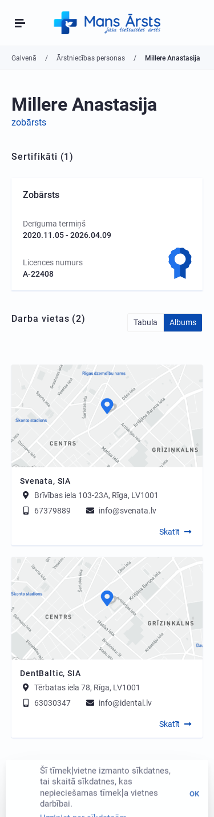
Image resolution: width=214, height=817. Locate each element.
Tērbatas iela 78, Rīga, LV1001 (87, 687)
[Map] (107, 416)
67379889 (45, 510)
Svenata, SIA (45, 481)
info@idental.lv (118, 702)
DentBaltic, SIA (50, 673)
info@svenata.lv (120, 510)
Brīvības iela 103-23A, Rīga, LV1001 (96, 495)
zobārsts (28, 122)
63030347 (45, 702)
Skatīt (169, 531)
